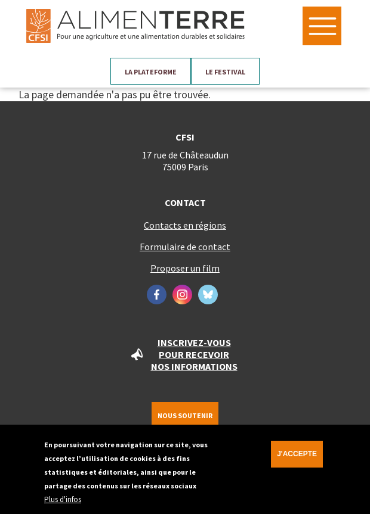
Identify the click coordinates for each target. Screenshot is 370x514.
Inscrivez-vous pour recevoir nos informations (194, 354)
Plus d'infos (62, 504)
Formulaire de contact (185, 247)
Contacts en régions (185, 225)
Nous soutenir (185, 415)
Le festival (225, 71)
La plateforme (151, 71)
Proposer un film (185, 268)
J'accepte (297, 458)
